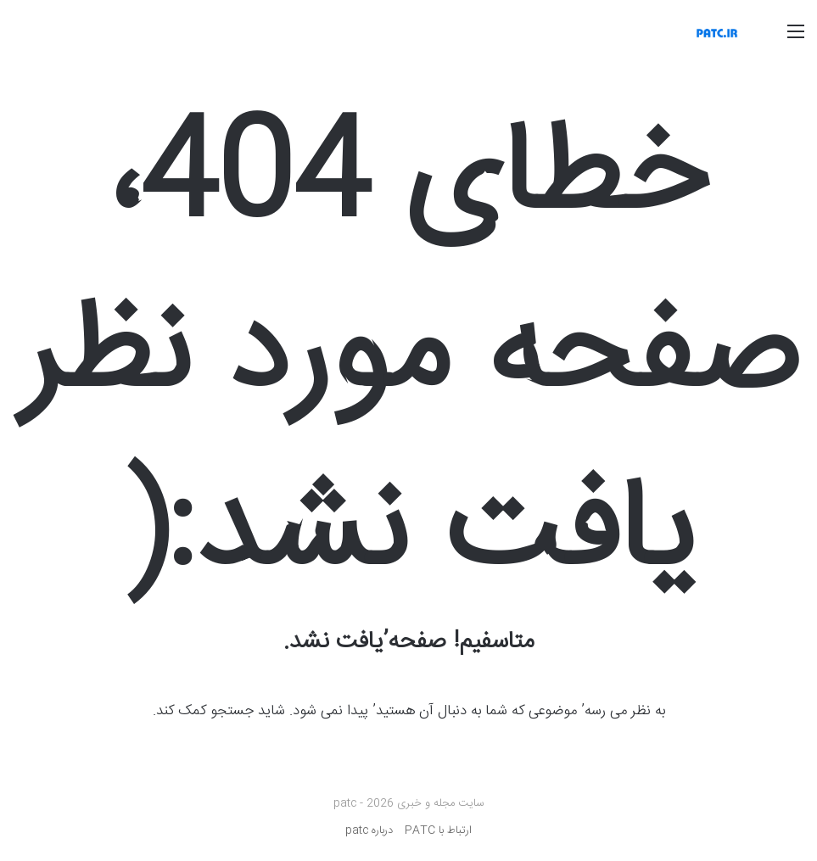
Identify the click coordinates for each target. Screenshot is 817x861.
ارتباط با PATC (438, 830)
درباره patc (369, 830)
